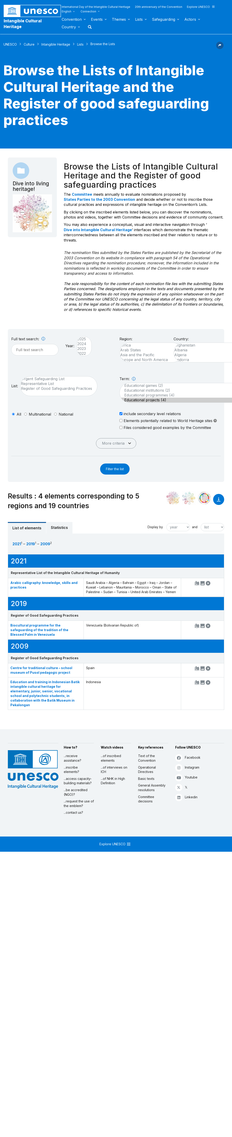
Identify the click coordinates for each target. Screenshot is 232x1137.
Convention (72, 19)
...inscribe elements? (71, 769)
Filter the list (115, 469)
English (66, 11)
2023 (82, 348)
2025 (82, 339)
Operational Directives (147, 769)
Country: (181, 339)
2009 (45, 544)
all (19, 414)
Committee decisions (146, 799)
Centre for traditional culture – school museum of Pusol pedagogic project (41, 670)
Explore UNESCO (201, 7)
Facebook (187, 757)
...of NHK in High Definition (113, 781)
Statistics (59, 527)
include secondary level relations (150, 413)
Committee (82, 194)
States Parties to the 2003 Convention (99, 199)
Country (69, 27)
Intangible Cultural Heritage (23, 23)
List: (14, 386)
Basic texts (146, 779)
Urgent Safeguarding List (56, 378)
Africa (149, 345)
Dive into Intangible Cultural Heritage (98, 229)
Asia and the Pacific (149, 355)
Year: (69, 346)
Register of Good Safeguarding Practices (56, 388)
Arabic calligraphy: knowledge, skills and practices (44, 585)
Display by (155, 527)
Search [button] (88, 27)
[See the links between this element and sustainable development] (204, 498)
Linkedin (186, 797)
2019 (30, 544)
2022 (82, 353)
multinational (40, 414)
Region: (125, 339)
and (194, 527)
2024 (82, 343)
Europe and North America (149, 359)
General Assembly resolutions (151, 787)
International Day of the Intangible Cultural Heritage (96, 7)
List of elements (26, 528)
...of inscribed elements (111, 758)
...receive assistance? (72, 758)
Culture (29, 44)
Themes (119, 19)
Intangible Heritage (55, 44)
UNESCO (10, 44)
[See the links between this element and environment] (189, 498)
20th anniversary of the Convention (158, 7)
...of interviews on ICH (114, 769)
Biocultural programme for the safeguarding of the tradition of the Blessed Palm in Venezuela (39, 629)
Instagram (187, 767)
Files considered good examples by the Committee (165, 427)
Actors (190, 19)
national (66, 414)
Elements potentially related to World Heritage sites (168, 420)
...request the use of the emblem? (79, 803)
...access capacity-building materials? (78, 781)
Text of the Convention (147, 758)
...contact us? (73, 812)
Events (97, 19)
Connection (88, 11)
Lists (139, 19)
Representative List (56, 383)
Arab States (149, 350)
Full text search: (28, 339)
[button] (219, 47)
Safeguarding (163, 19)
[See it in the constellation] (173, 498)
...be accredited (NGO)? (75, 792)
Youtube (186, 777)
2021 (16, 544)
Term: (127, 378)
